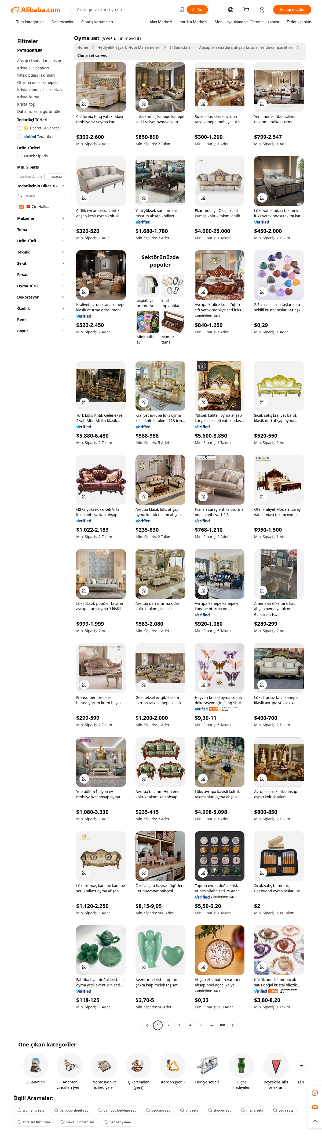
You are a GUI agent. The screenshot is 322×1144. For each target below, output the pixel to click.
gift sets (189, 1110)
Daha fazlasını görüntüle (38, 111)
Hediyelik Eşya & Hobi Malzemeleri (128, 47)
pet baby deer (117, 1122)
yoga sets (283, 1110)
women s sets (30, 1110)
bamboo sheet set (71, 1110)
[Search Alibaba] (125, 10)
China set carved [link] (92, 55)
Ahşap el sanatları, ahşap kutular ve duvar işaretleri (246, 47)
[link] (315, 1093)
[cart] (247, 10)
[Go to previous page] (147, 1025)
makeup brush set (77, 1122)
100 (222, 1025)
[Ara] (197, 9)
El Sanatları (180, 47)
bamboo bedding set (117, 1110)
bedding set (158, 1110)
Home (82, 47)
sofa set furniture (33, 1122)
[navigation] (41, 532)
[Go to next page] (233, 1025)
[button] (181, 9)
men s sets (252, 1110)
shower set (219, 1110)
